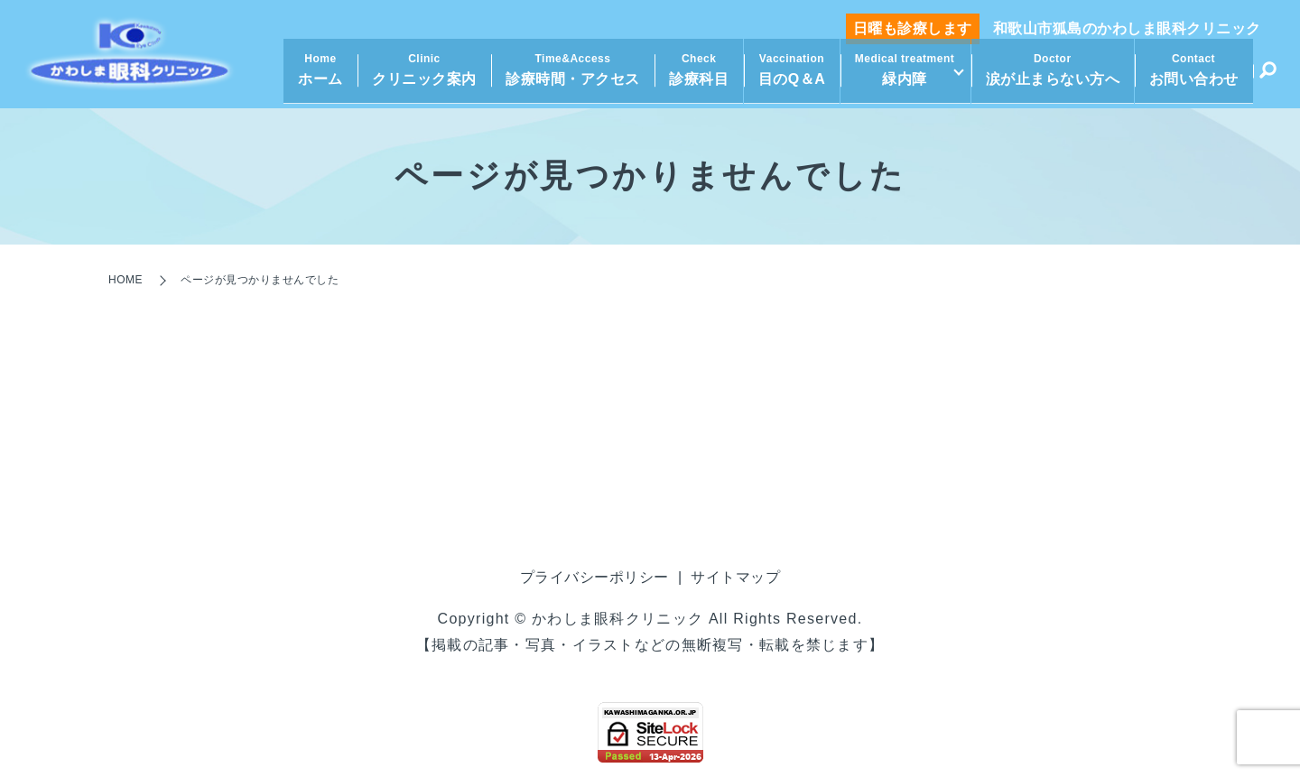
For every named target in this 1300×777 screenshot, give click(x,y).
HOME (125, 279)
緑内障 (899, 77)
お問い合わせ (1194, 77)
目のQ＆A (786, 77)
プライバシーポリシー (594, 577)
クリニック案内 (419, 77)
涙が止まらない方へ (1053, 77)
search (1267, 79)
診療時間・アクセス (567, 77)
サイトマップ (735, 577)
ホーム (315, 77)
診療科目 (693, 77)
